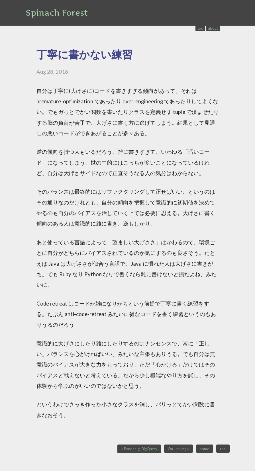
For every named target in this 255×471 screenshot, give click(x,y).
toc (200, 28)
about (213, 28)
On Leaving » (178, 449)
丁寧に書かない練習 (84, 54)
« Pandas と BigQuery (139, 449)
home (204, 449)
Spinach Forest (57, 13)
